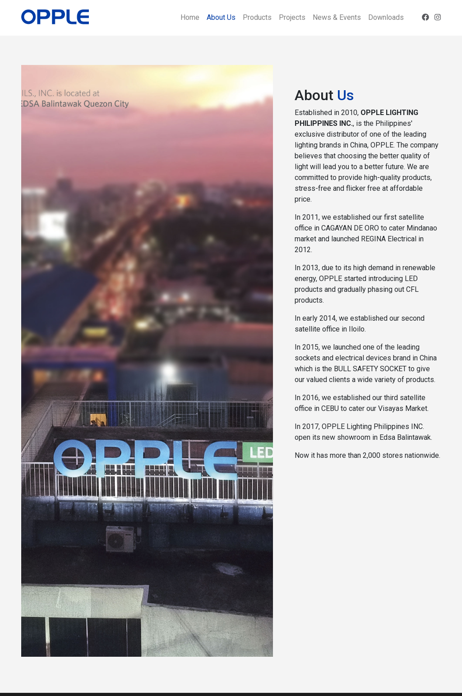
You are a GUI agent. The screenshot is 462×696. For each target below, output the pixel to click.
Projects (292, 17)
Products (257, 17)
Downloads (386, 17)
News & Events (337, 17)
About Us (221, 17)
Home (189, 17)
